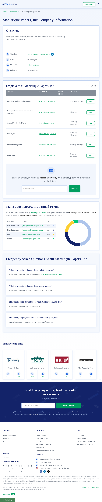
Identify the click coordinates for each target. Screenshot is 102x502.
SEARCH (74, 188)
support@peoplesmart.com (48, 459)
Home (5, 11)
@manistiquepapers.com (47, 101)
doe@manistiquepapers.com (33, 234)
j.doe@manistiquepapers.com (33, 230)
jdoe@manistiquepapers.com (33, 225)
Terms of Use (70, 412)
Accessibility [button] (9, 494)
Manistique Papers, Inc (38, 212)
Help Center (81, 438)
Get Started (89, 4)
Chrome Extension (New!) (45, 450)
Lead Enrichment (42, 438)
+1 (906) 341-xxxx (33, 65)
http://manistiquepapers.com (37, 54)
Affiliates (6, 438)
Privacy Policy (81, 412)
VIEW (90, 101)
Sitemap (6, 457)
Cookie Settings (7, 500)
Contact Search (41, 435)
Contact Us (81, 435)
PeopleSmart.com (32, 414)
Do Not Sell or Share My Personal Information (86, 443)
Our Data (39, 441)
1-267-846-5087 (43, 462)
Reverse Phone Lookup (44, 444)
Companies (14, 11)
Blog (4, 441)
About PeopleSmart (10, 435)
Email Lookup (41, 447)
